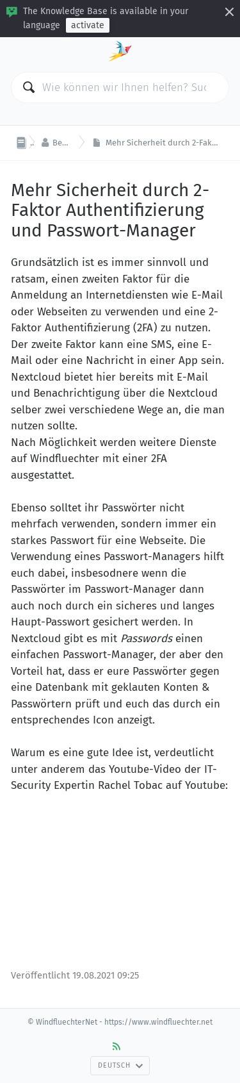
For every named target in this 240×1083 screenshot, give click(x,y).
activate (87, 25)
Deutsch (120, 1065)
